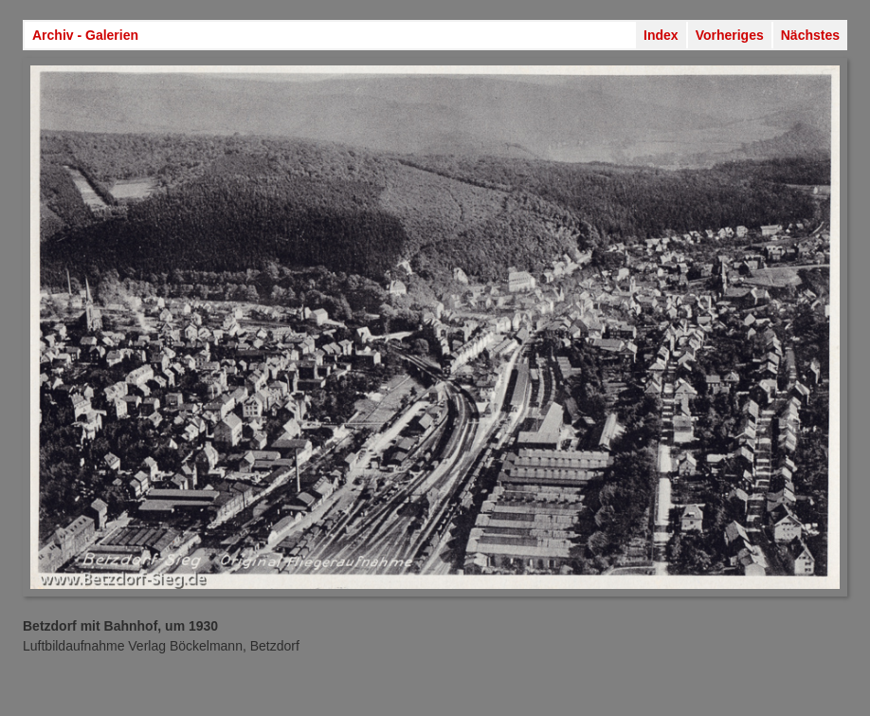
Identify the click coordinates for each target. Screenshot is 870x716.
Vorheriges (730, 35)
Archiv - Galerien (85, 35)
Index (661, 35)
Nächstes (810, 35)
